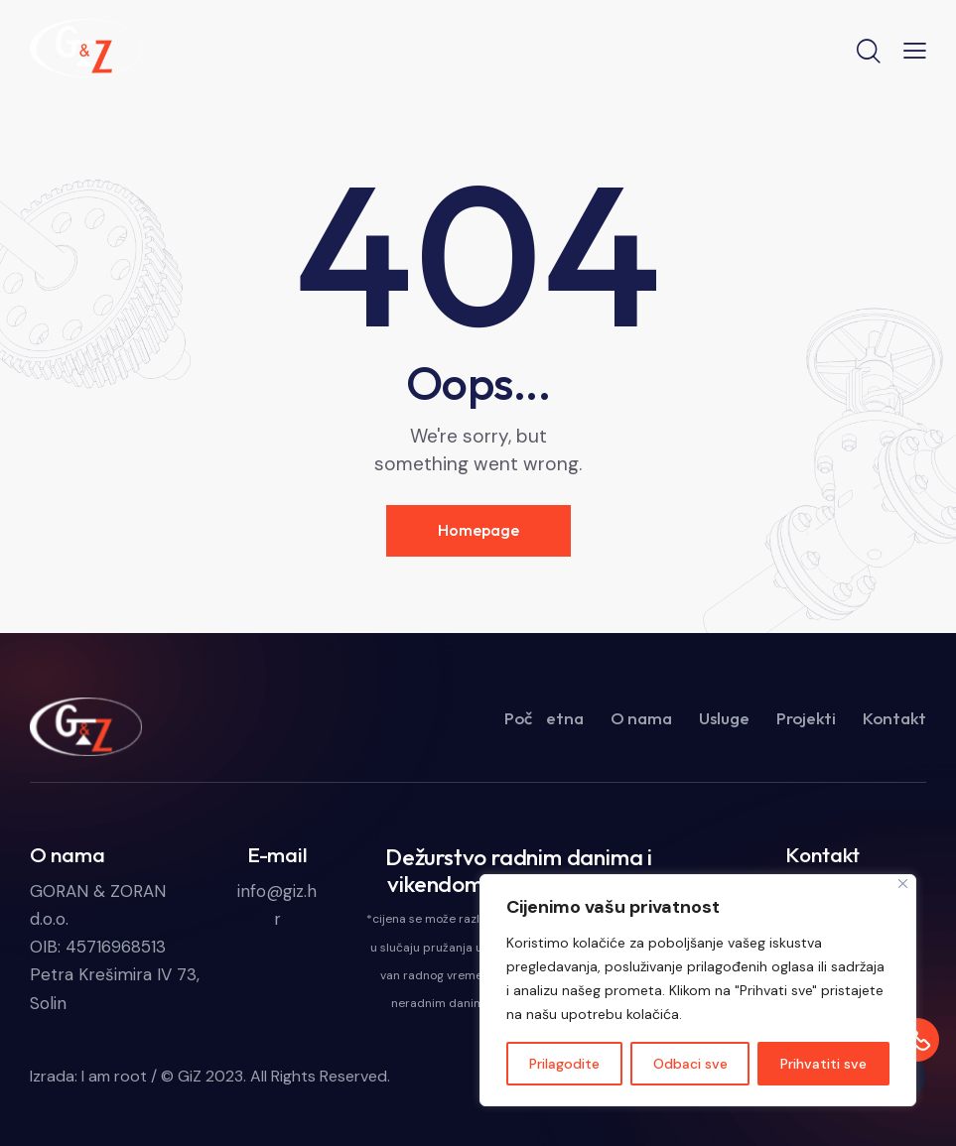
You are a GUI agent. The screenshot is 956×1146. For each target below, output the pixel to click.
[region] (697, 990)
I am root (114, 1076)
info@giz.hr (277, 905)
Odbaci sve (690, 1064)
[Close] (902, 883)
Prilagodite (564, 1064)
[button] (914, 50)
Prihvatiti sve (823, 1064)
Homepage (478, 530)
